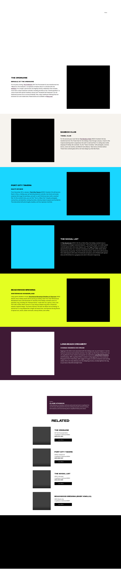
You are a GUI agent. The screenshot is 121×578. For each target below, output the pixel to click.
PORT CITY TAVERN (63, 452)
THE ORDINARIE (61, 430)
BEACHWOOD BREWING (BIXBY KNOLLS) (72, 496)
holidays (14, 89)
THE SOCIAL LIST (62, 474)
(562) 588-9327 (58, 458)
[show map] (69, 440)
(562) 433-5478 (58, 480)
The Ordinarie (28, 85)
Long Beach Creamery (102, 355)
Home (105, 12)
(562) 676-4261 (58, 436)
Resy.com (49, 97)
